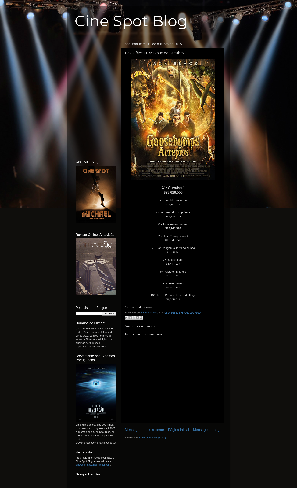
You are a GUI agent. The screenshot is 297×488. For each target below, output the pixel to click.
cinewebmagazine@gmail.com (93, 464)
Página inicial (178, 430)
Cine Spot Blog (131, 21)
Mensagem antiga (207, 430)
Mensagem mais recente (144, 430)
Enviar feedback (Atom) (152, 437)
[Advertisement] (96, 97)
